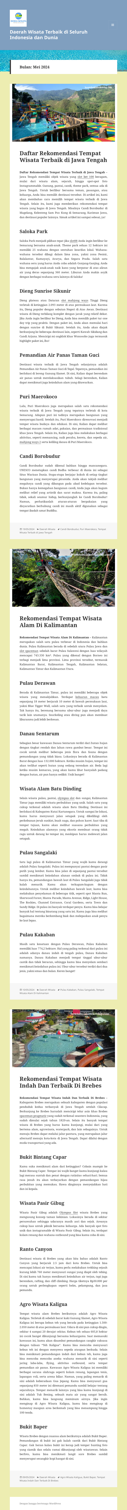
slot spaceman (29, 651)
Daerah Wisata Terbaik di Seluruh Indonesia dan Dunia (49, 34)
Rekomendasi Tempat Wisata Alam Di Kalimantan (61, 621)
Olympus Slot (68, 1212)
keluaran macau (87, 697)
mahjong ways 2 (30, 442)
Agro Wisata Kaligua (71, 1477)
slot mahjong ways (74, 300)
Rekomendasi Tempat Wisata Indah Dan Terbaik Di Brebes (61, 1082)
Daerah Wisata (47, 529)
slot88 (74, 241)
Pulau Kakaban (68, 989)
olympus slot (66, 798)
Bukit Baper (89, 1477)
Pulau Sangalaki (86, 989)
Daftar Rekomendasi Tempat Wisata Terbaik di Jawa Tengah (63, 156)
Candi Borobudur (69, 529)
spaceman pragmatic (33, 1116)
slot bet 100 (86, 177)
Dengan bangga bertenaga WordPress (40, 1503)
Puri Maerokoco (88, 529)
